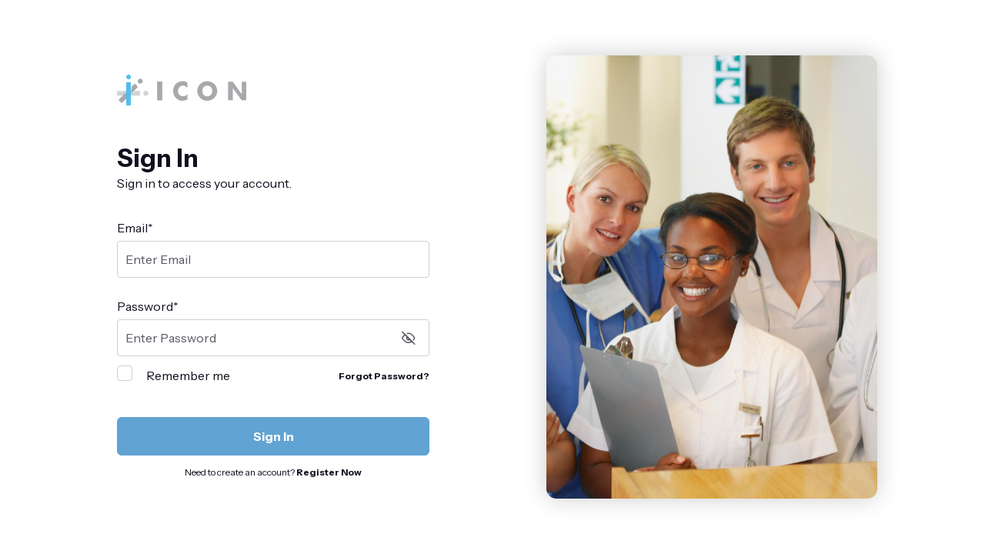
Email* (135, 227)
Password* (148, 306)
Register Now (329, 472)
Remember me (188, 375)
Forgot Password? (384, 376)
